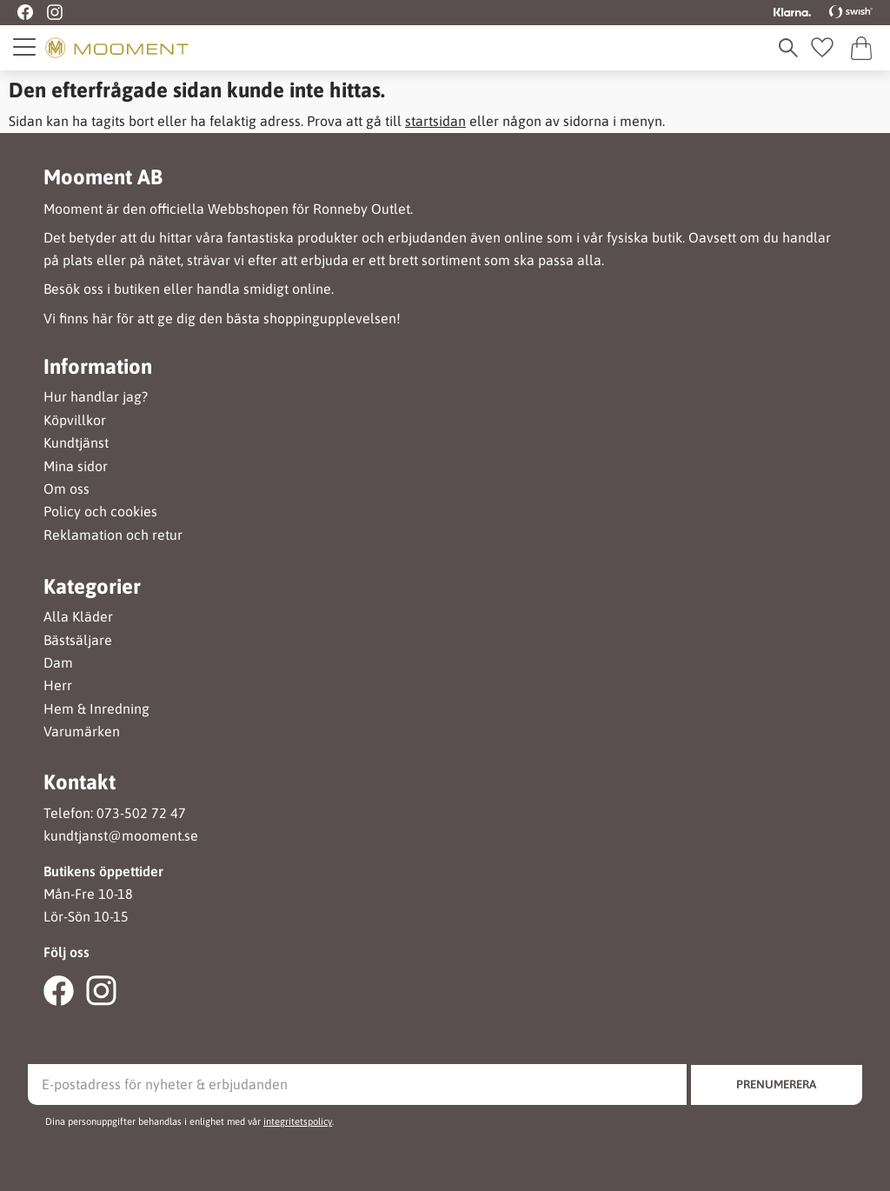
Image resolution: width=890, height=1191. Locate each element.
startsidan (435, 121)
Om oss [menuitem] (66, 489)
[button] (25, 47)
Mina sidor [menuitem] (75, 466)
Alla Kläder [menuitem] (78, 616)
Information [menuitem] (97, 367)
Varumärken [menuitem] (81, 731)
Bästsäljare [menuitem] (77, 640)
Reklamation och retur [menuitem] (113, 535)
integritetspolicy (297, 1121)
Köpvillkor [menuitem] (74, 420)
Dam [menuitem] (58, 662)
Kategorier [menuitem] (92, 587)
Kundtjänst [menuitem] (76, 443)
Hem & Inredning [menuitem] (96, 709)
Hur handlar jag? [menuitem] (95, 396)
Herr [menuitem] (57, 685)
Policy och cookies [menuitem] (100, 511)
